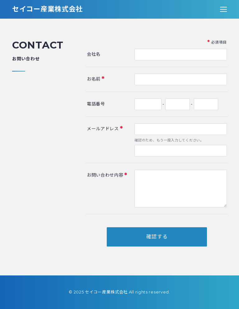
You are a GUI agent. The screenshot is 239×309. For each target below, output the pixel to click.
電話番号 (96, 104)
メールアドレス (105, 128)
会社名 (94, 54)
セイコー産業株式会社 (47, 9)
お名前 (96, 78)
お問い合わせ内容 (107, 175)
